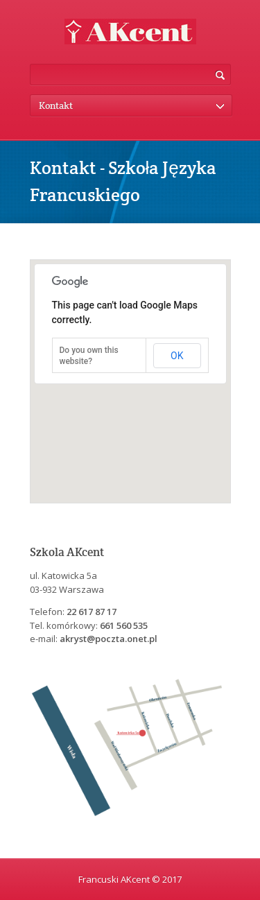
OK (177, 355)
